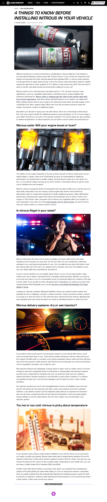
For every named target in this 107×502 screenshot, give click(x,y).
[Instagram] (77, 2)
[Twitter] (81, 2)
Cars (46, 3)
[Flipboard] (85, 2)
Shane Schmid (20, 22)
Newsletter (98, 3)
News (30, 3)
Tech (38, 3)
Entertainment (58, 3)
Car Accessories (27, 8)
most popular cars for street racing (60, 202)
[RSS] (89, 2)
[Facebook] (73, 2)
